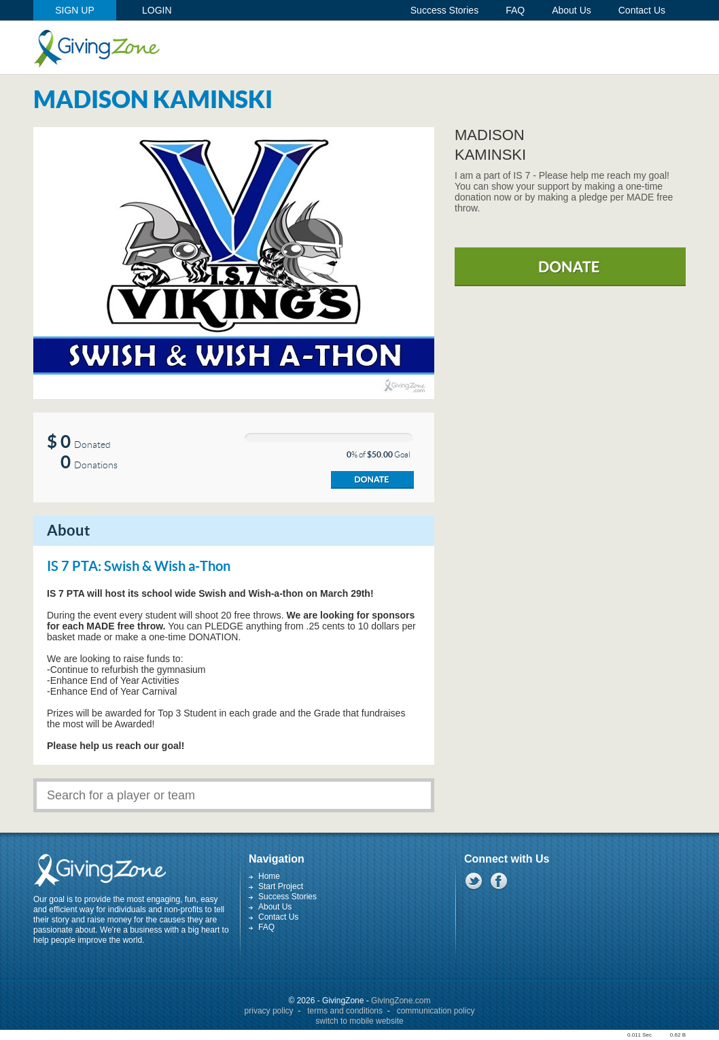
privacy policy (269, 1011)
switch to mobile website (359, 1021)
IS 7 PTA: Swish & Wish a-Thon (138, 567)
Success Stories (287, 896)
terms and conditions (345, 1011)
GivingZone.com (400, 1000)
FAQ (266, 927)
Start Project (280, 886)
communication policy (436, 1011)
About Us (275, 907)
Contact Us (278, 917)
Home (269, 876)
